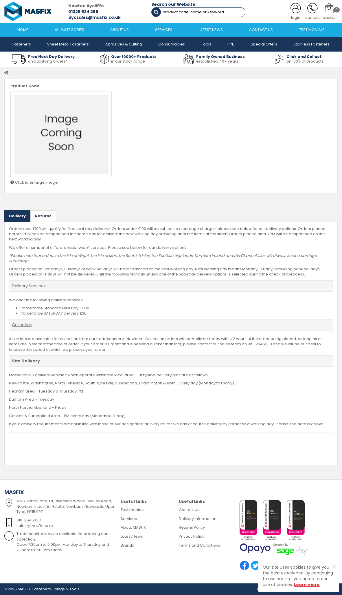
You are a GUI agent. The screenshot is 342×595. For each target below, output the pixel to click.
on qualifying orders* (47, 61)
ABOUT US (119, 29)
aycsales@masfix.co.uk (94, 17)
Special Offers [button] (264, 44)
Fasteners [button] (21, 44)
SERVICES (163, 29)
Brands (127, 545)
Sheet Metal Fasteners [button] (68, 44)
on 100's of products (304, 61)
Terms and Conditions (199, 545)
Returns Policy (192, 527)
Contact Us (189, 509)
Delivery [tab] (17, 216)
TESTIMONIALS (312, 29)
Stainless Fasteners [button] (311, 44)
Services (129, 518)
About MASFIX (133, 527)
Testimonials (132, 509)
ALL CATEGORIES (69, 29)
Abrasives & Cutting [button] (123, 44)
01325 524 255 (83, 11)
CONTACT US (261, 29)
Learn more (307, 584)
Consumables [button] (171, 44)
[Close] (334, 566)
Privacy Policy (191, 536)
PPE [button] (230, 44)
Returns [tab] (43, 216)
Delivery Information (197, 518)
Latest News (132, 536)
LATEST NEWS (211, 29)
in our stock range (128, 61)
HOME (22, 29)
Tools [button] (206, 44)
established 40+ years (217, 61)
